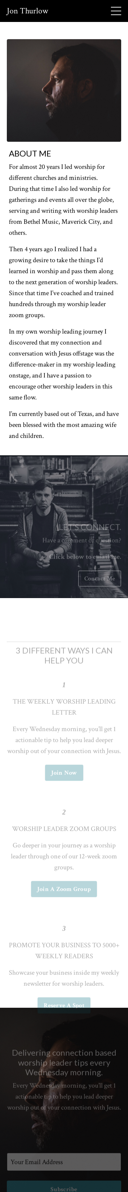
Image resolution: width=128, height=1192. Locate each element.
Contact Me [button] (99, 588)
